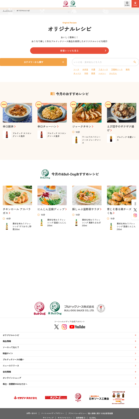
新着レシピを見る (69, 50)
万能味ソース (115, 69)
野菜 (92, 73)
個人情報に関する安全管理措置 (102, 414)
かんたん (111, 73)
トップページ (7, 10)
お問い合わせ (29, 414)
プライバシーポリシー (77, 414)
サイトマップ (47, 418)
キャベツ (77, 73)
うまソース (101, 69)
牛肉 (86, 73)
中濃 (92, 69)
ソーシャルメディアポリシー (51, 414)
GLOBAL (94, 418)
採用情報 (80, 418)
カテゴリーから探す (35, 62)
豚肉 (126, 69)
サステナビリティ (64, 418)
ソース (76, 69)
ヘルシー (100, 73)
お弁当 (85, 69)
